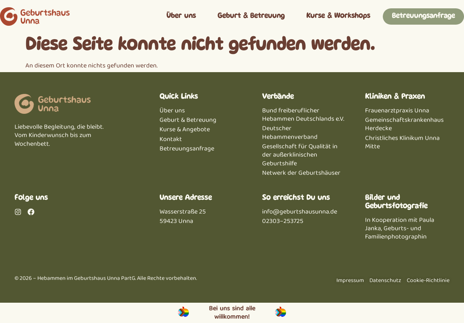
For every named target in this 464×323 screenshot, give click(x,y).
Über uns (181, 16)
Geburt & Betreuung (251, 16)
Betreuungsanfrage (423, 16)
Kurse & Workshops (338, 16)
